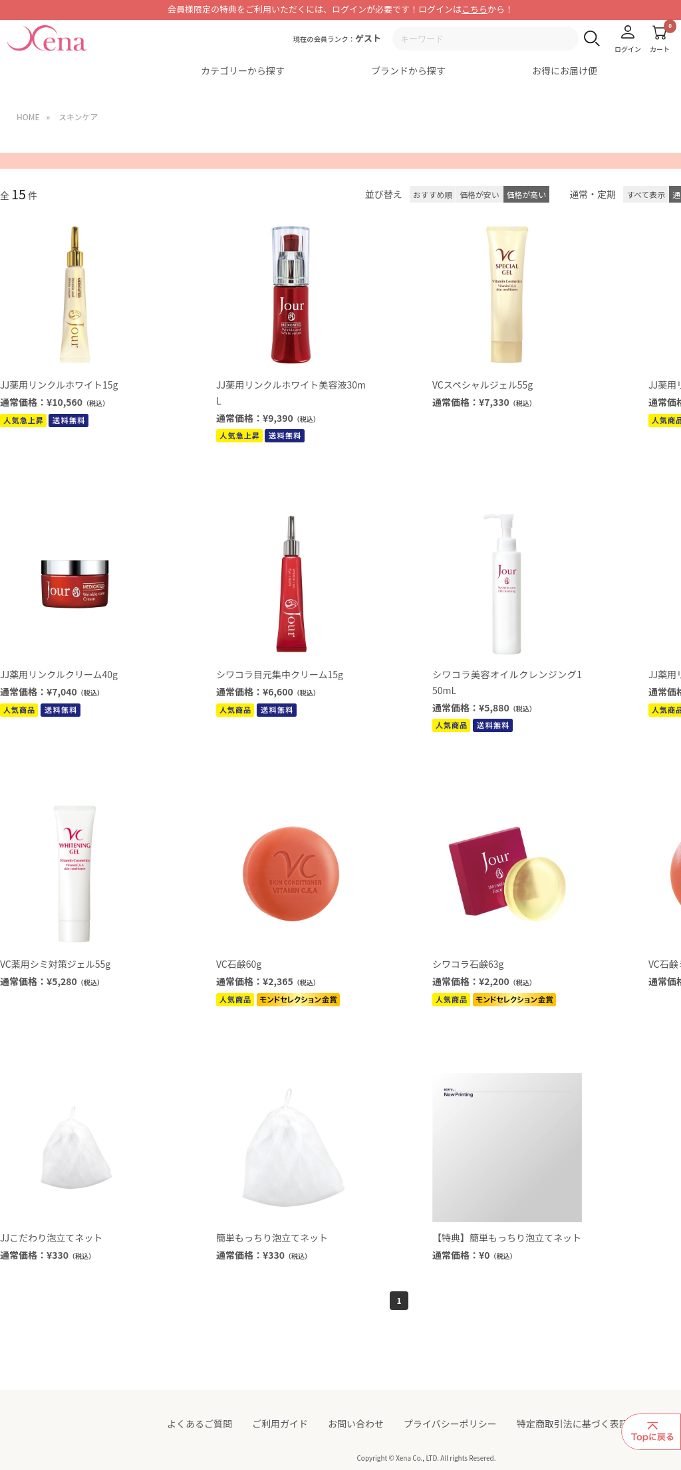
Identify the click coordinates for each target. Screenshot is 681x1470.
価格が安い (479, 194)
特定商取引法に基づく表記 (572, 1423)
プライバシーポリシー (450, 1423)
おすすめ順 (432, 194)
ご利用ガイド (280, 1423)
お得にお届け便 (564, 70)
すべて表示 (645, 194)
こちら (474, 9)
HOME (28, 116)
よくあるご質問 (199, 1423)
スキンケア (78, 116)
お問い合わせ (356, 1423)
